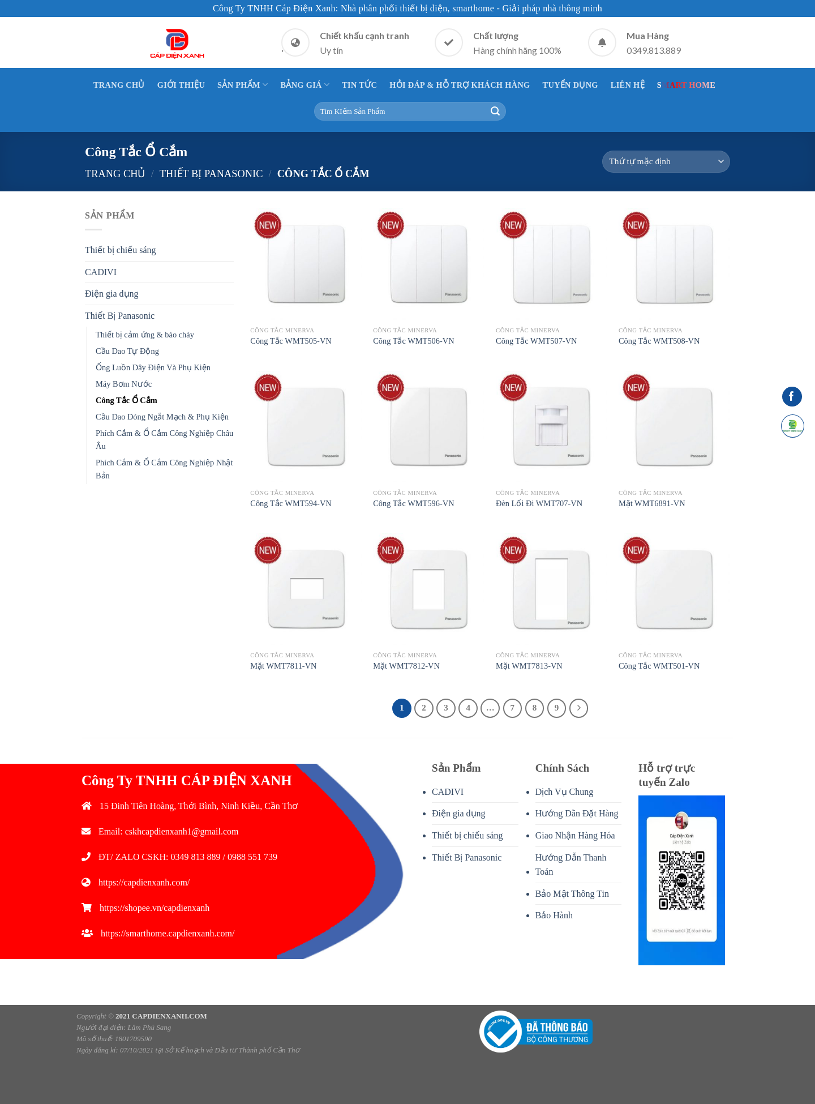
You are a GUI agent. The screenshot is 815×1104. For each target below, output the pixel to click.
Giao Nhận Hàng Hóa (575, 835)
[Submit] (495, 111)
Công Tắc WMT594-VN (290, 503)
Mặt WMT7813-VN (529, 665)
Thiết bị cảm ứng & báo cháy (145, 334)
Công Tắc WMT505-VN (290, 340)
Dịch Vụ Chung (564, 792)
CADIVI (101, 272)
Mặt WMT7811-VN (283, 665)
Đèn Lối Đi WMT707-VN (539, 503)
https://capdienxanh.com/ (144, 882)
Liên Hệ (628, 84)
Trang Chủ (119, 84)
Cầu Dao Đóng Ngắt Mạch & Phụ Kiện (162, 416)
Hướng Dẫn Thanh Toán (571, 865)
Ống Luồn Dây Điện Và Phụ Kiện (153, 367)
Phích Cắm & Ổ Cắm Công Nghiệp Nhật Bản (164, 469)
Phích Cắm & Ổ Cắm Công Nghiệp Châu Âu (164, 440)
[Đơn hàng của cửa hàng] (666, 162)
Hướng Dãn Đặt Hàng (577, 813)
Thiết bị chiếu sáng (120, 250)
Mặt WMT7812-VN (406, 665)
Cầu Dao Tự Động (127, 351)
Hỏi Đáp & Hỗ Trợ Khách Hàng (459, 84)
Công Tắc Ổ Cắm (126, 400)
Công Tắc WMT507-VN (536, 340)
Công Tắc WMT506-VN (413, 340)
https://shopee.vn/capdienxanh (154, 908)
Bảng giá (304, 84)
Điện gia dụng (112, 293)
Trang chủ (115, 173)
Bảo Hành (554, 915)
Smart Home (686, 84)
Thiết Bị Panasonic (211, 173)
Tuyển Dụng (570, 84)
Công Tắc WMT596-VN (413, 503)
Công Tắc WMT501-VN (659, 665)
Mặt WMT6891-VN (652, 503)
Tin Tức (359, 84)
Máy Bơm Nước (124, 383)
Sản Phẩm (242, 84)
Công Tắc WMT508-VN (659, 340)
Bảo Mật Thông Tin (572, 893)
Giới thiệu (181, 84)
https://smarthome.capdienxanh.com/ (167, 933)
